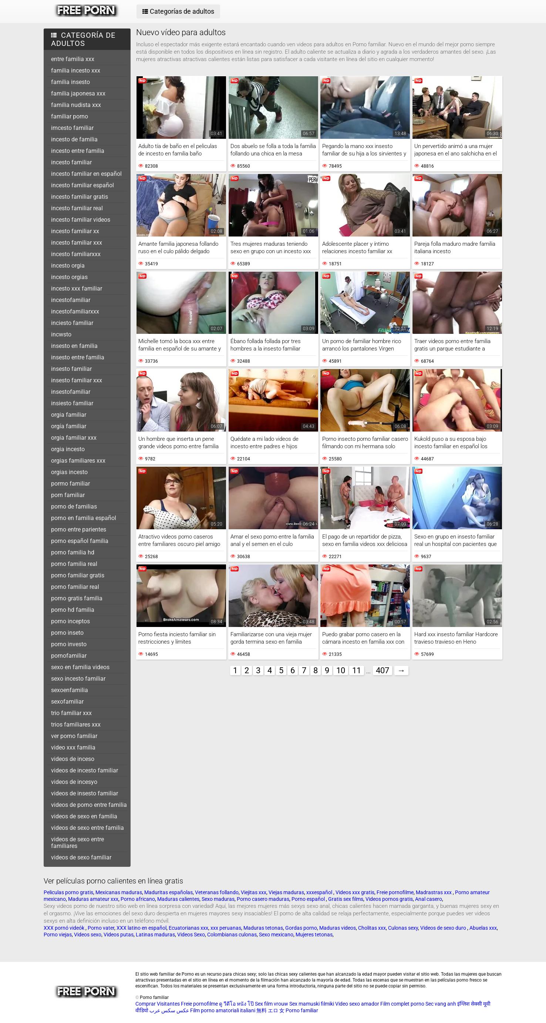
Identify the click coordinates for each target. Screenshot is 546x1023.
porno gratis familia (76, 598)
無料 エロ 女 (270, 1010)
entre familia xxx (72, 59)
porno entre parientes (78, 529)
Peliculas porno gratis (68, 892)
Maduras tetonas (263, 928)
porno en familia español (83, 517)
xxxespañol (319, 892)
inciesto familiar (72, 322)
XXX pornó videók (64, 928)
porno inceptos (70, 621)
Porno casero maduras (263, 899)
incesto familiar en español (86, 173)
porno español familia (79, 540)
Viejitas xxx (253, 892)
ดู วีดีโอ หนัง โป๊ (236, 1004)
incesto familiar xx (75, 231)
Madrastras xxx (434, 892)
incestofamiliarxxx (75, 311)
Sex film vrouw (271, 1004)
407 (382, 670)
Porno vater (101, 928)
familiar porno (69, 116)
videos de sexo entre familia (87, 827)
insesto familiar (71, 368)
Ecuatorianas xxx (188, 928)
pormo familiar (70, 483)
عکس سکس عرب (169, 1010)
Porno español (308, 899)
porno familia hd (72, 552)
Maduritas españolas (168, 892)
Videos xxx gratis (355, 892)
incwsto (61, 334)
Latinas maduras (155, 935)
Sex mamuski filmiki (311, 1004)
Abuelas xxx (483, 928)
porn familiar (68, 495)
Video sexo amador (357, 1004)
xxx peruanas (225, 928)
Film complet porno (402, 1004)
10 (340, 670)
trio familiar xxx (71, 713)
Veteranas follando (217, 892)
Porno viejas (58, 935)
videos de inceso (72, 758)
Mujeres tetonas (314, 935)
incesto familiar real (77, 208)
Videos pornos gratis (389, 899)
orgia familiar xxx (74, 437)
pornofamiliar (69, 655)
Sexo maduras (218, 899)
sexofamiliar (67, 701)
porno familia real (74, 563)
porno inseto (67, 632)
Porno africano (138, 899)
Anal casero (428, 899)
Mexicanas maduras (118, 892)
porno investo (69, 644)
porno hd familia (72, 609)
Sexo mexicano (276, 935)
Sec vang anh (440, 1004)
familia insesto (70, 81)
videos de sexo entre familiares (77, 842)
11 (356, 670)
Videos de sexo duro (443, 928)
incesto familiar (71, 162)
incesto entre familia (77, 150)
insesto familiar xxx (76, 380)
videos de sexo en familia (84, 816)
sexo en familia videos (80, 667)
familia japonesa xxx (78, 93)
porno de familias (74, 506)
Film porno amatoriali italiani (222, 1010)
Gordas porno (301, 928)
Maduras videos (337, 928)
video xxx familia (73, 747)
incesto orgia (68, 265)
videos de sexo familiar (81, 857)
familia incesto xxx (75, 70)
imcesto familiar (72, 127)
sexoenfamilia (69, 690)
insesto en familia (74, 345)
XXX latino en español (141, 928)
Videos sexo (87, 935)
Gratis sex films (345, 899)
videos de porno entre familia (89, 804)
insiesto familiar (72, 403)
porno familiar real (75, 586)
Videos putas (119, 935)
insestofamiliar (70, 391)
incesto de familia (74, 139)
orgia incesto (68, 449)
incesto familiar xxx (76, 242)
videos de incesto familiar (84, 770)
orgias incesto (69, 472)
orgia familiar (68, 414)
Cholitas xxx (372, 928)
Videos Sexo (191, 935)
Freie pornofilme (395, 892)
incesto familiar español (82, 185)
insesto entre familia (77, 357)
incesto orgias (69, 277)
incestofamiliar (70, 299)
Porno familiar (302, 1010)
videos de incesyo (74, 781)
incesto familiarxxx (76, 254)
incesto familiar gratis (79, 196)
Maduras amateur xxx (93, 899)
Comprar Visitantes (158, 1004)
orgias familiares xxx (78, 460)
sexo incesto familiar (78, 678)
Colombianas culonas (232, 935)
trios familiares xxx (76, 724)
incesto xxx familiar (76, 288)
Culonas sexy (403, 928)
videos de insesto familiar (84, 793)
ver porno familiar (74, 735)
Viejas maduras (286, 892)
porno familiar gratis (77, 575)
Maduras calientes (178, 899)
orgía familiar (68, 426)
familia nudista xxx (76, 104)
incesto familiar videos (80, 219)
